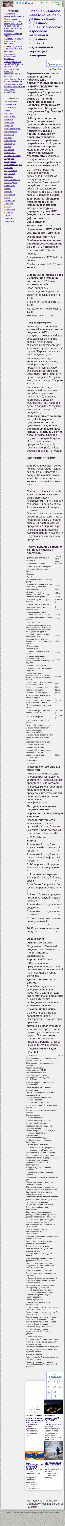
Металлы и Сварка (13, 164)
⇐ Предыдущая (55, 63)
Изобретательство (12, 128)
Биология (8, 113)
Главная (44, 2)
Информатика (10, 131)
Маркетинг (9, 149)
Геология (8, 125)
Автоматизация (11, 101)
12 (49, 1392)
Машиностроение (12, 155)
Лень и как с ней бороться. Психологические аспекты (12, 72)
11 (60, 1386)
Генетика (8, 119)
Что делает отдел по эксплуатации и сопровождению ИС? (34, 1419)
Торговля (8, 204)
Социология (9, 195)
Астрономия (10, 107)
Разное (7, 188)
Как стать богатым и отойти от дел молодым (13, 41)
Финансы (8, 213)
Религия (8, 191)
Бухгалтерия (10, 116)
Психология (9, 185)
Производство (10, 182)
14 (49, 1396)
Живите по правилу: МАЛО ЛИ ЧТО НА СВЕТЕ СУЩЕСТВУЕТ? (52, 1420)
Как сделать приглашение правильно (10, 56)
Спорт (7, 198)
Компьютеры (10, 140)
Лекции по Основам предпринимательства (14, 85)
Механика (8, 167)
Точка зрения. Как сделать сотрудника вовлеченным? (13, 63)
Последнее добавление (9, 91)
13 (55, 1392)
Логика (7, 146)
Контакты (56, 2)
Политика (8, 176)
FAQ (59, 4)
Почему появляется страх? (13, 34)
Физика (7, 207)
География (9, 122)
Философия (9, 210)
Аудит (7, 110)
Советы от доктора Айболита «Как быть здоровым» (13, 48)
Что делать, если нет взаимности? (53, 1464)
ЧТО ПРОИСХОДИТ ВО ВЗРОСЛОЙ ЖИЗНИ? (34, 1466)
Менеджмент (10, 161)
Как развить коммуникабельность (14, 15)
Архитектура (10, 104)
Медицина (9, 158)
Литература (9, 143)
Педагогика (9, 173)
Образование (10, 170)
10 (54, 1386)
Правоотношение (12, 179)
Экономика (9, 222)
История (8, 137)
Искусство (9, 134)
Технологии (9, 201)
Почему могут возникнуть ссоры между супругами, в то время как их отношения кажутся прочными (13, 25)
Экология (8, 219)
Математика (9, 152)
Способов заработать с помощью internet (14, 80)
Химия (7, 216)
